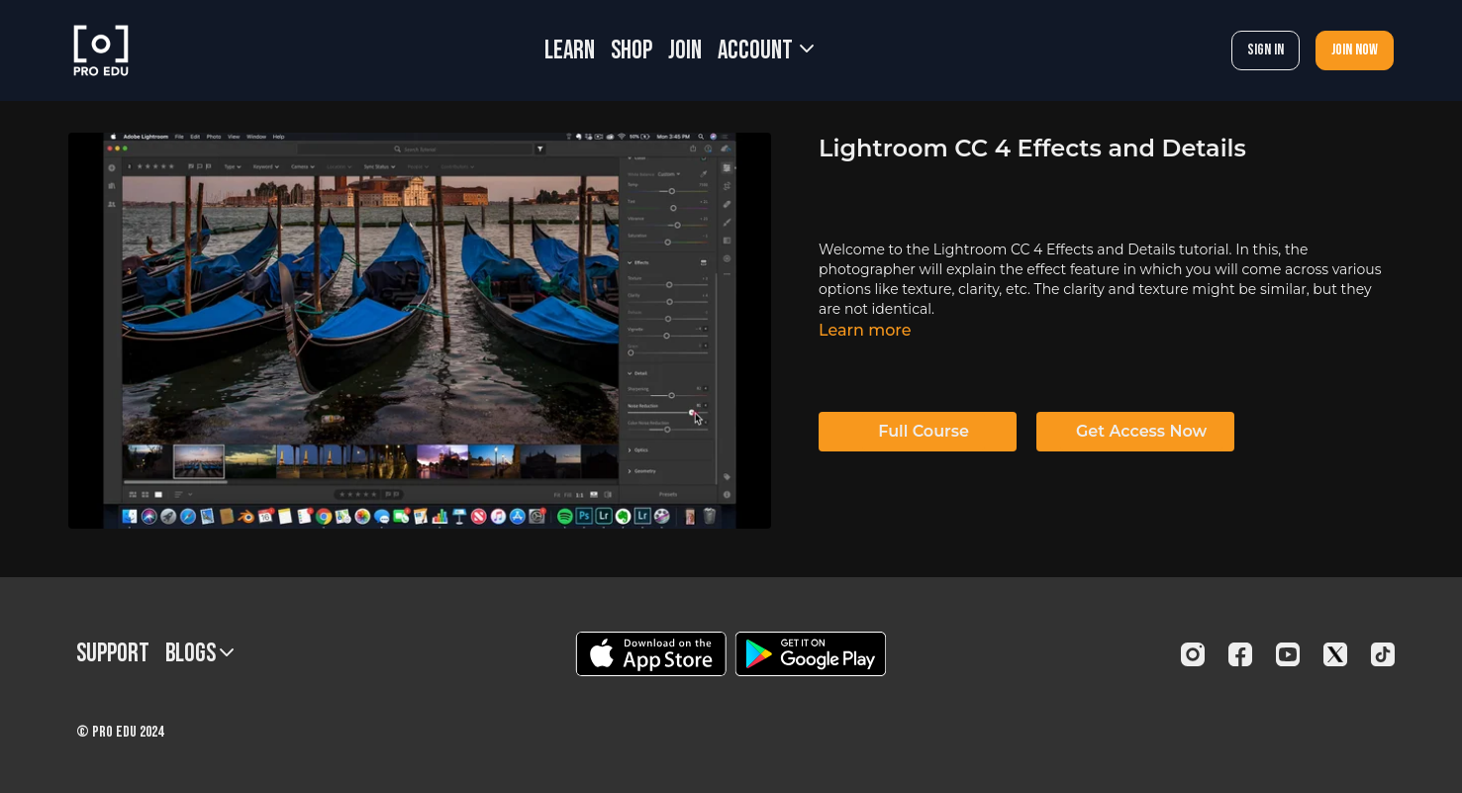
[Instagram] (1193, 654)
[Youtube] (1288, 654)
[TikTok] (1383, 654)
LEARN (569, 51)
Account (766, 51)
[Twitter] (1335, 654)
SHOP (631, 51)
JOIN (685, 51)
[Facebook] (1240, 654)
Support (112, 654)
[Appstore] (651, 654)
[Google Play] (810, 654)
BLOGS (199, 654)
